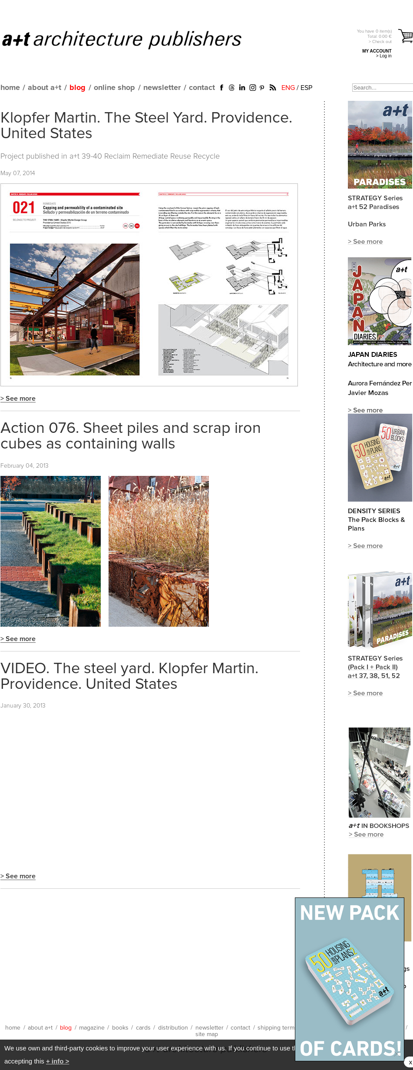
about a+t (44, 88)
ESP (306, 87)
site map (206, 1034)
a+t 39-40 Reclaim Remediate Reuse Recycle (144, 156)
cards (143, 1028)
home (10, 88)
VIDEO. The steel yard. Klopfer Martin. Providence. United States (129, 676)
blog (77, 88)
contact (202, 88)
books (120, 1028)
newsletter (162, 88)
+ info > (57, 1061)
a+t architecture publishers (132, 39)
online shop (114, 88)
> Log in (384, 55)
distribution (173, 1028)
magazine (92, 1028)
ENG (288, 87)
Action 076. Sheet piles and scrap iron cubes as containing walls (130, 436)
